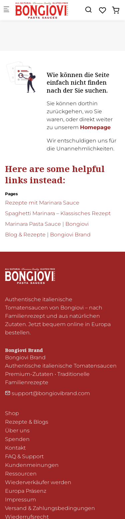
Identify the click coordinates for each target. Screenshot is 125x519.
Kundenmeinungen (32, 465)
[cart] (115, 10)
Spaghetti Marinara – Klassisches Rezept (58, 213)
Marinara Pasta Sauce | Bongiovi (47, 224)
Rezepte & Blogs (26, 422)
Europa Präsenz (25, 491)
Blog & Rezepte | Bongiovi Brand (48, 234)
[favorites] (102, 10)
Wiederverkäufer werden (38, 482)
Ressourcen (21, 474)
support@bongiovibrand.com (47, 393)
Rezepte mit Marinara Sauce (42, 203)
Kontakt (15, 448)
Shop (12, 413)
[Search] (88, 10)
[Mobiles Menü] (6, 10)
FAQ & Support (24, 456)
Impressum (20, 499)
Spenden (17, 439)
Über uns (17, 430)
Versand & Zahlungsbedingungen (50, 508)
